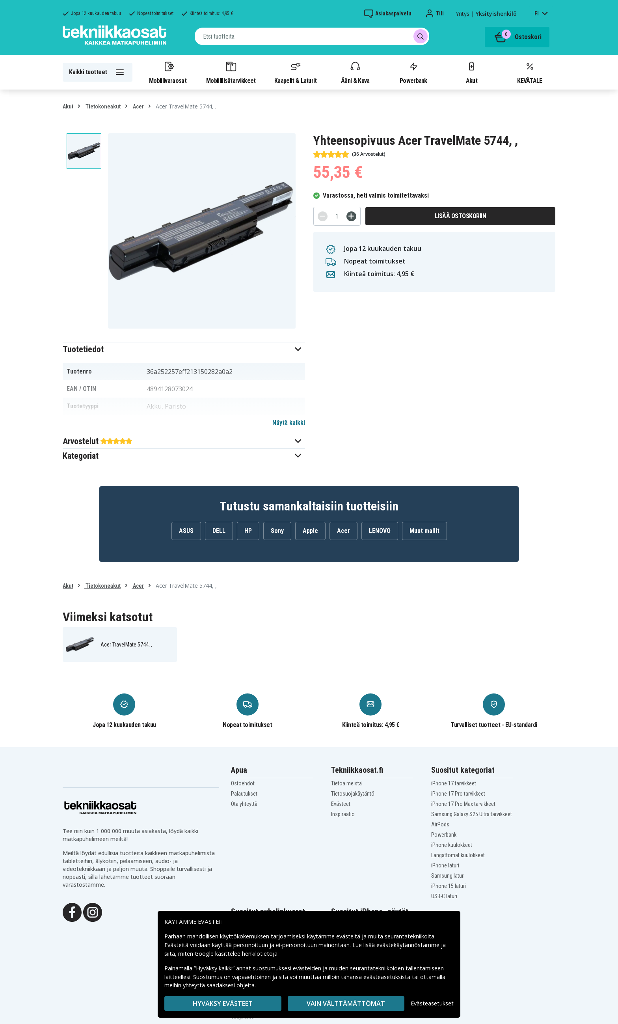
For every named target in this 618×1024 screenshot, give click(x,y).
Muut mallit (424, 530)
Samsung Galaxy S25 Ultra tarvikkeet (471, 814)
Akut (471, 72)
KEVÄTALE (529, 72)
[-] (323, 216)
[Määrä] (337, 216)
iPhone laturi (445, 865)
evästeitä (349, 936)
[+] (351, 216)
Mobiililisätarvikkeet (231, 72)
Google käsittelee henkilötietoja (236, 953)
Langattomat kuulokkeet (458, 855)
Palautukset (244, 793)
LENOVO (380, 530)
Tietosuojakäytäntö (352, 793)
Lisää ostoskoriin (460, 216)
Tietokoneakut (102, 106)
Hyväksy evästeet (223, 1003)
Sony (277, 530)
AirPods (440, 824)
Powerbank (413, 72)
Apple (310, 530)
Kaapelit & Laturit (295, 72)
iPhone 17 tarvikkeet (453, 783)
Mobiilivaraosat (167, 72)
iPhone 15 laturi (448, 886)
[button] (184, 349)
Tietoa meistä (346, 783)
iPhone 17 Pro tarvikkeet (458, 793)
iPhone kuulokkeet (451, 845)
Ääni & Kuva (355, 72)
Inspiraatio (343, 814)
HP (248, 530)
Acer (138, 106)
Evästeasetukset (432, 1003)
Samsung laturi (448, 876)
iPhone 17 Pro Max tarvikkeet (463, 804)
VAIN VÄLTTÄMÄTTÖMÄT (346, 1003)
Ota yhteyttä (244, 804)
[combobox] (312, 36)
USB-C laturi (444, 896)
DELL (218, 530)
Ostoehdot (243, 783)
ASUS (186, 530)
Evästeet (340, 804)
